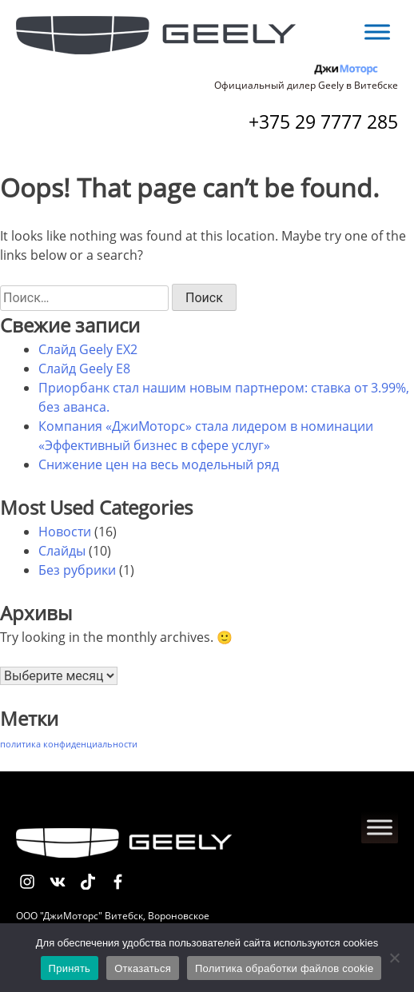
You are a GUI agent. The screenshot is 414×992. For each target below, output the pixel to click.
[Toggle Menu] (377, 31)
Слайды (62, 551)
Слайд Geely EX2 (87, 349)
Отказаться (142, 968)
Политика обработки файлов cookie (284, 968)
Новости (64, 531)
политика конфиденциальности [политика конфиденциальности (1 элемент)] (68, 744)
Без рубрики (77, 570)
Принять (70, 968)
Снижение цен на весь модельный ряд (158, 464)
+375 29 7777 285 (323, 121)
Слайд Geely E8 (84, 368)
